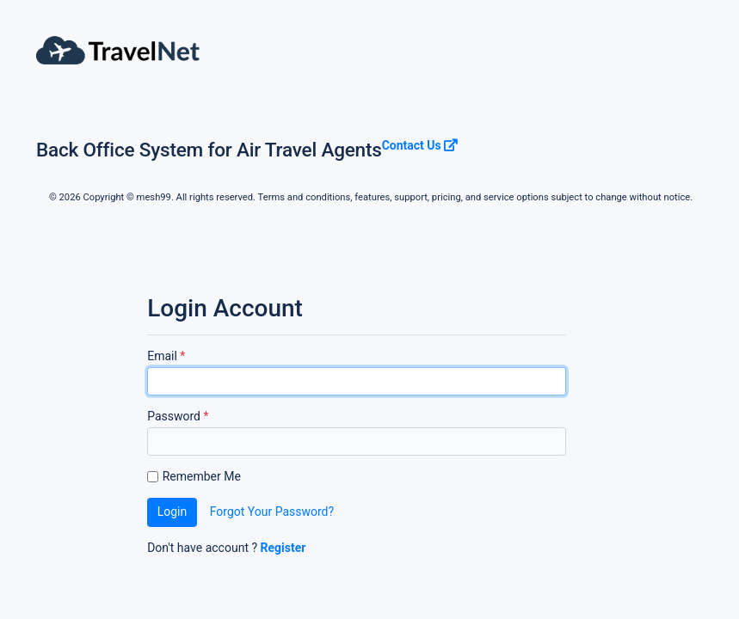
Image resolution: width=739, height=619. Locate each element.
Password (177, 416)
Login (172, 511)
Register (283, 548)
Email (166, 356)
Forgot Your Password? (272, 511)
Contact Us (420, 145)
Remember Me (202, 476)
